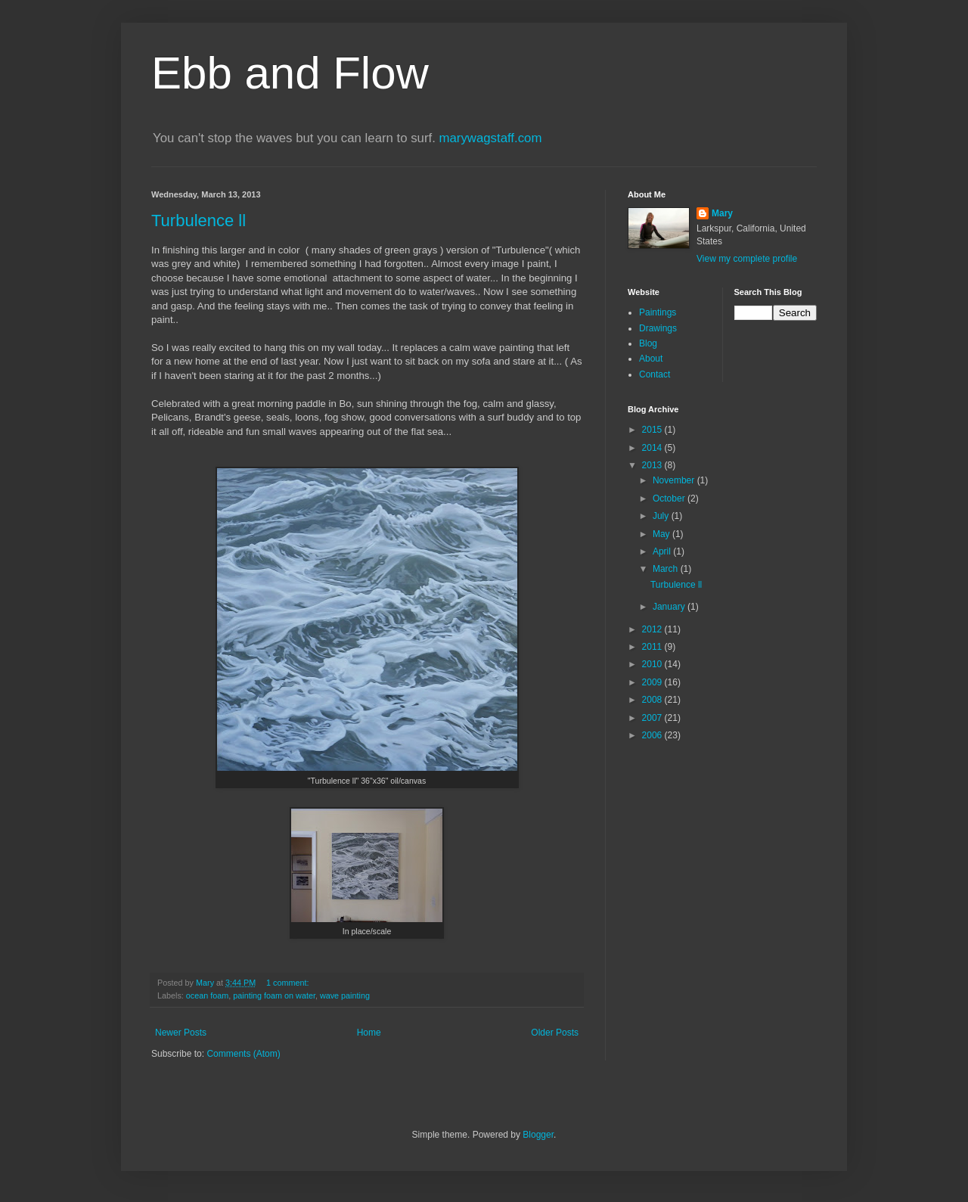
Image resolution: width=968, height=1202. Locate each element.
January (670, 606)
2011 (653, 646)
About (650, 358)
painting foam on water (274, 995)
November (675, 480)
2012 (653, 629)
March (667, 569)
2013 (653, 465)
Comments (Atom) (243, 1053)
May (662, 534)
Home (369, 1032)
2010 (653, 664)
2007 (653, 718)
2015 (653, 429)
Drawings (658, 328)
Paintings (657, 312)
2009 (653, 682)
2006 (653, 735)
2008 (653, 699)
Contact (654, 374)
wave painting (345, 995)
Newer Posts (180, 1032)
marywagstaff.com (490, 138)
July (662, 516)
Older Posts (555, 1032)
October (670, 498)
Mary (722, 213)
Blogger (538, 1134)
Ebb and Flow (290, 73)
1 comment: (288, 982)
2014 (653, 448)
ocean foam (207, 995)
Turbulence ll (198, 220)
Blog (648, 343)
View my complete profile (747, 258)
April (663, 551)
